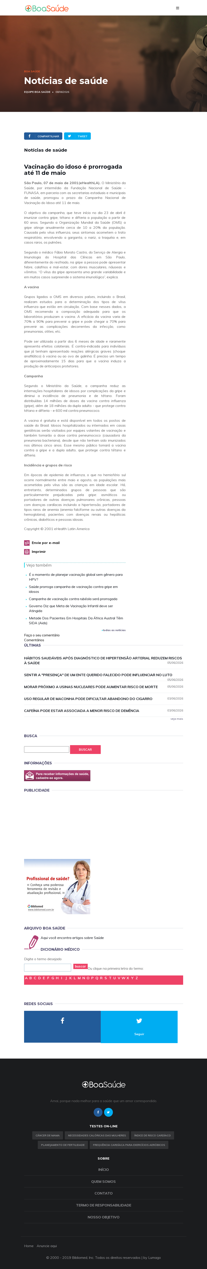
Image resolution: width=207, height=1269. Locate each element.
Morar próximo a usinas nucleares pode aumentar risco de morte (103, 686)
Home (29, 1246)
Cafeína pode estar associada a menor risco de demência (103, 710)
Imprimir (39, 551)
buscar (80, 966)
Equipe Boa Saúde (37, 92)
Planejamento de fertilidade (63, 1145)
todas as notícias (114, 630)
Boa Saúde (32, 71)
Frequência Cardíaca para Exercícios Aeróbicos (129, 1145)
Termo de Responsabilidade (103, 1205)
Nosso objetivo (104, 1217)
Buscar (85, 750)
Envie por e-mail (46, 542)
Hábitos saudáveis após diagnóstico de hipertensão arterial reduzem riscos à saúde (103, 660)
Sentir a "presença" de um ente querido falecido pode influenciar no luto (103, 675)
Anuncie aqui (47, 1246)
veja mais (177, 718)
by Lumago (152, 1257)
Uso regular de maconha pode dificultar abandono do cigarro (103, 698)
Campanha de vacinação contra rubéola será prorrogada (73, 599)
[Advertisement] (57, 825)
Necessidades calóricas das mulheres (97, 1135)
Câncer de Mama (48, 1135)
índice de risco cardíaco (152, 1135)
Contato (104, 1193)
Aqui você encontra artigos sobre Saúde (72, 937)
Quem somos (103, 1181)
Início (103, 1169)
